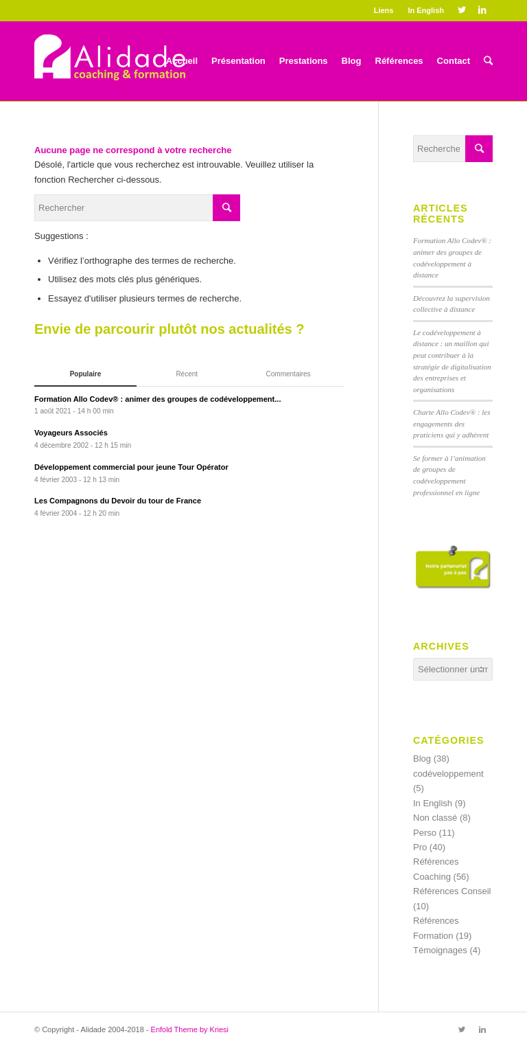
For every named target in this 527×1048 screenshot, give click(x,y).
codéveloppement (448, 773)
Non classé (435, 817)
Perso (424, 833)
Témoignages (440, 950)
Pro (420, 847)
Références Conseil (452, 891)
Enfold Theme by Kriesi (190, 1029)
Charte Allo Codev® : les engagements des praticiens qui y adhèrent (452, 423)
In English (426, 10)
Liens (384, 10)
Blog (422, 758)
